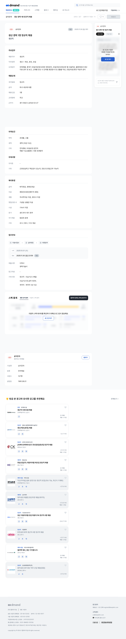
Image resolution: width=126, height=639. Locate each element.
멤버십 (55, 10)
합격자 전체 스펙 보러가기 (79, 298)
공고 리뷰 (100, 34)
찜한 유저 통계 (24, 298)
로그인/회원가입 (102, 10)
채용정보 (12, 11)
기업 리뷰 (109, 34)
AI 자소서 (65, 10)
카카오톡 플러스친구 (99, 618)
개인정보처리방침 (106, 622)
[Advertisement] (48, 115)
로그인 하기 (48, 318)
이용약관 (95, 622)
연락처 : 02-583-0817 (37, 613)
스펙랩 (37, 10)
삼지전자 (18, 29)
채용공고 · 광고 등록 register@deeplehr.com (105, 607)
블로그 (46, 10)
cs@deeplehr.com (98, 615)
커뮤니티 (27, 10)
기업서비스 (115, 10)
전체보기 (115, 399)
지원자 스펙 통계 (34, 298)
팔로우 (86, 357)
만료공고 (113, 17)
